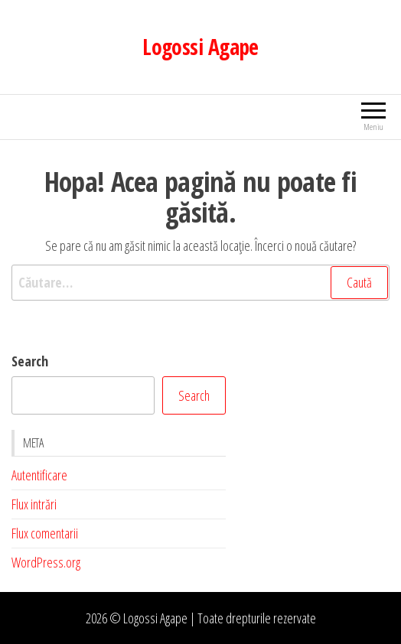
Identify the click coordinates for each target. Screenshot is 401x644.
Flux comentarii (44, 533)
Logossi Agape (200, 46)
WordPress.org (45, 562)
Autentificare (39, 475)
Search (29, 361)
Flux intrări (34, 504)
